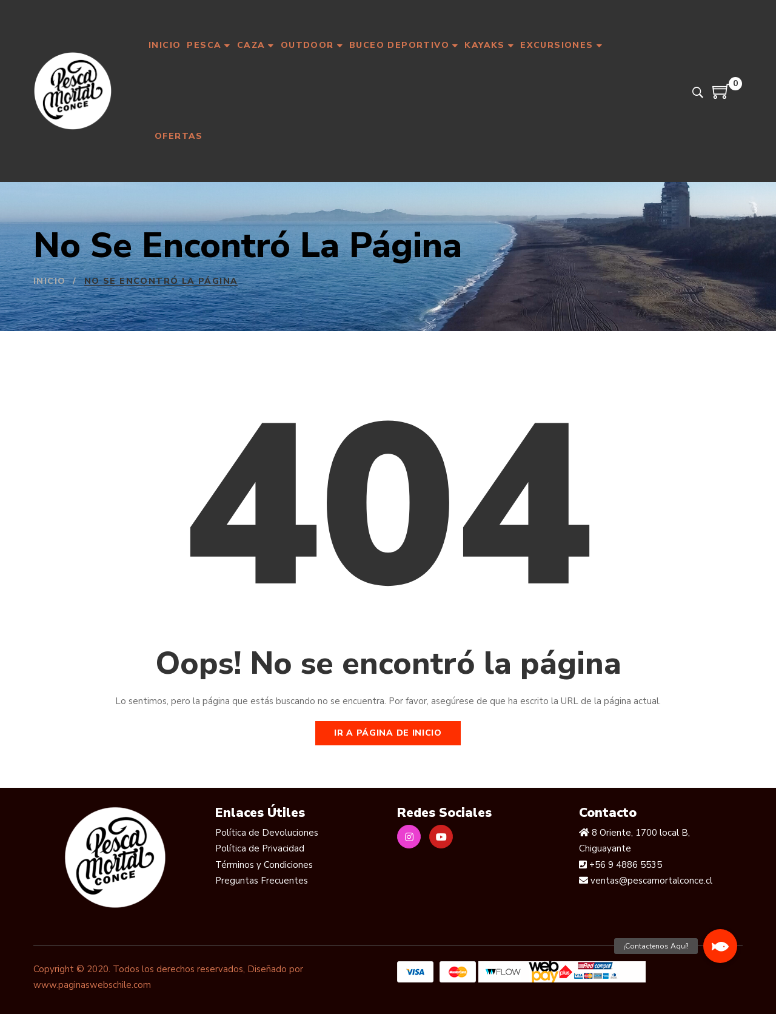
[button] (720, 946)
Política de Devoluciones (266, 833)
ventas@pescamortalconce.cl (650, 881)
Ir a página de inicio (388, 733)
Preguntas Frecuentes (261, 881)
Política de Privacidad (259, 848)
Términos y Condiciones (264, 865)
